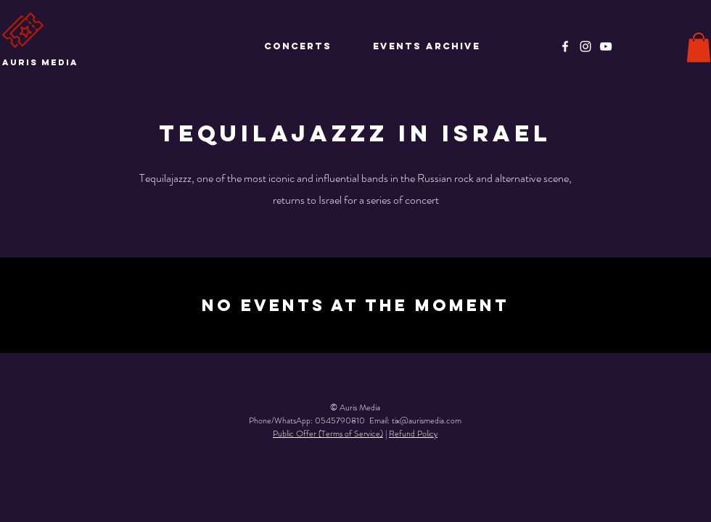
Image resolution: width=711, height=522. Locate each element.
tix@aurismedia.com (426, 420)
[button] (698, 47)
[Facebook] (565, 46)
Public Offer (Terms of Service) (328, 433)
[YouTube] (606, 46)
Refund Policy (413, 433)
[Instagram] (585, 46)
